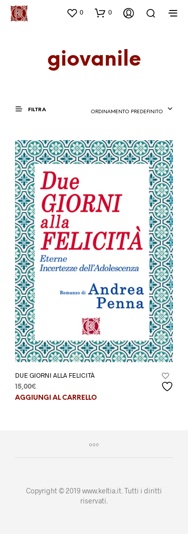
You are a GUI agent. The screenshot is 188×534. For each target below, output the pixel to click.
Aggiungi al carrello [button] (56, 398)
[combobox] (132, 110)
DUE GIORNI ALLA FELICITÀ (55, 375)
